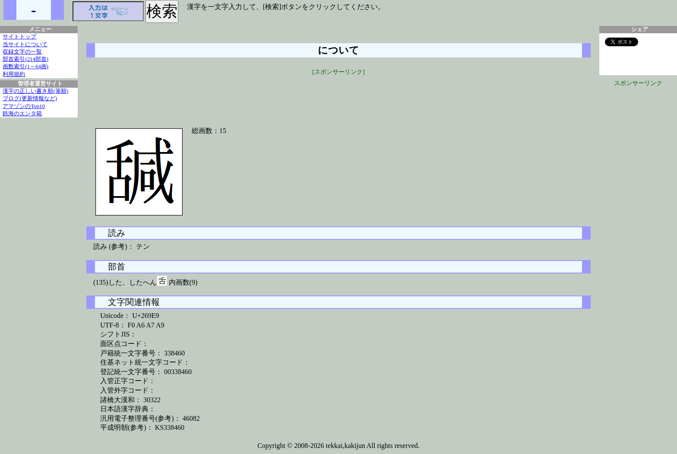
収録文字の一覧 (22, 52)
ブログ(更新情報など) (30, 98)
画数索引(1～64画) (25, 66)
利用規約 (14, 74)
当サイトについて (25, 44)
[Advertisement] (338, 95)
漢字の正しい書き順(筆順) (35, 91)
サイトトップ (19, 37)
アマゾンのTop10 (24, 106)
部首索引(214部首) (25, 59)
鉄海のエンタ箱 (22, 114)
